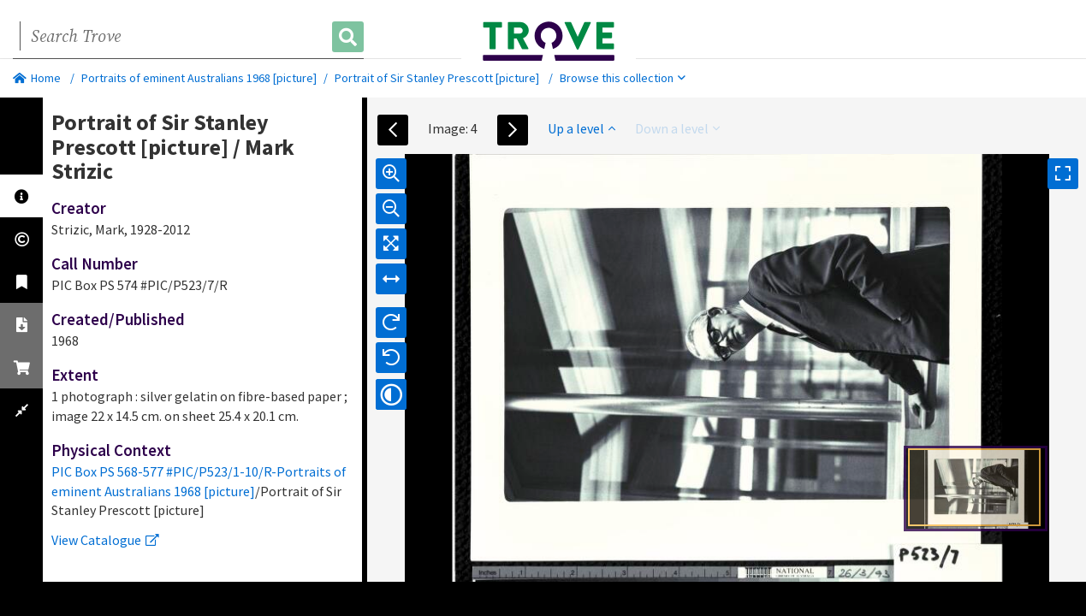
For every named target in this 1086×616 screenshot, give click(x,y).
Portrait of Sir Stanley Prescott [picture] (437, 78)
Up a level (581, 128)
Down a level (677, 128)
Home (37, 78)
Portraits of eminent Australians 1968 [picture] (199, 78)
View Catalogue (105, 539)
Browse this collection (622, 78)
